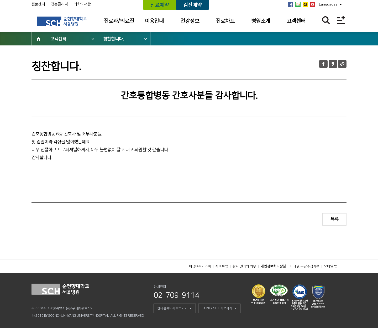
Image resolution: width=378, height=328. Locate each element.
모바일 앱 (330, 266)
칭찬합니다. (113, 39)
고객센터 (296, 21)
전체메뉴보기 (340, 20)
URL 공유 (342, 64)
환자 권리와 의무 (244, 266)
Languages (328, 4)
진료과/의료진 (119, 21)
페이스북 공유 (323, 64)
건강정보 (189, 21)
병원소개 (260, 21)
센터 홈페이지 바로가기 (172, 308)
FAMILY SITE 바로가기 (217, 308)
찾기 (326, 20)
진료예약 (159, 5)
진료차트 (225, 21)
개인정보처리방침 (273, 266)
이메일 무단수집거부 (304, 266)
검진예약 (192, 5)
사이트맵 (222, 266)
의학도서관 (82, 4)
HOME (38, 38)
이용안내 (154, 21)
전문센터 (38, 4)
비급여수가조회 (200, 266)
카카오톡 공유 (333, 64)
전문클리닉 (59, 4)
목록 (334, 219)
